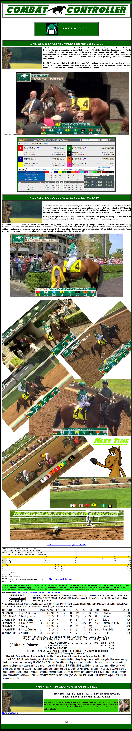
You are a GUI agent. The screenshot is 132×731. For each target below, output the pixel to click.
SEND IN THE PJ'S (22, 592)
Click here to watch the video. (60, 579)
